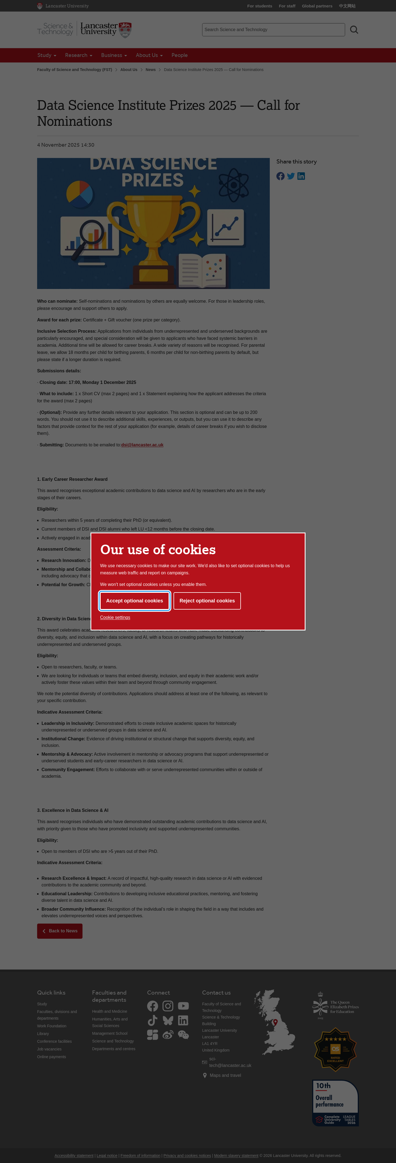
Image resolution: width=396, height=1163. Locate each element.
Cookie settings (115, 617)
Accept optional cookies (134, 601)
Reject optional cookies (207, 601)
